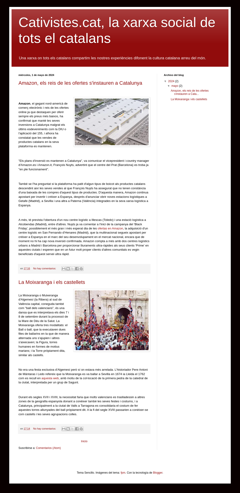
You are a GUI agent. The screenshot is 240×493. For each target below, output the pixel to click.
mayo (175, 85)
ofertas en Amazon (110, 228)
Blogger (157, 472)
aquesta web (50, 378)
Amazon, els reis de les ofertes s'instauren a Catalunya (80, 83)
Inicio (84, 441)
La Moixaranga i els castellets (51, 282)
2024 (171, 81)
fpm (123, 472)
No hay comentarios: (45, 268)
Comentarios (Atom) (48, 448)
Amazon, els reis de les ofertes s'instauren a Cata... (190, 92)
